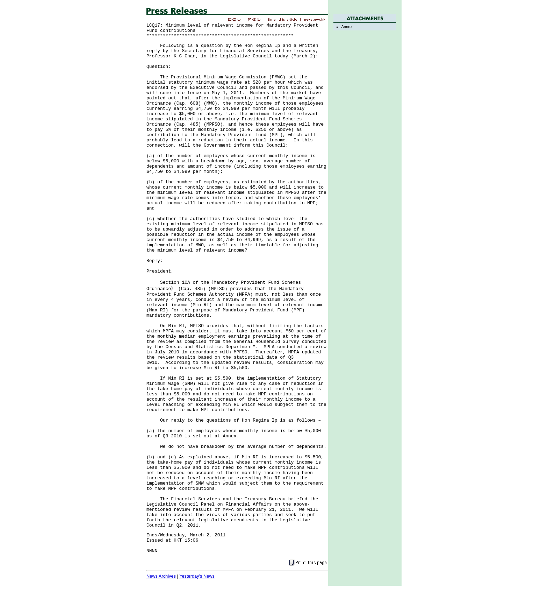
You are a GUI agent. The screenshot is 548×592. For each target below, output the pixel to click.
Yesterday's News (197, 576)
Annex (346, 26)
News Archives (161, 576)
